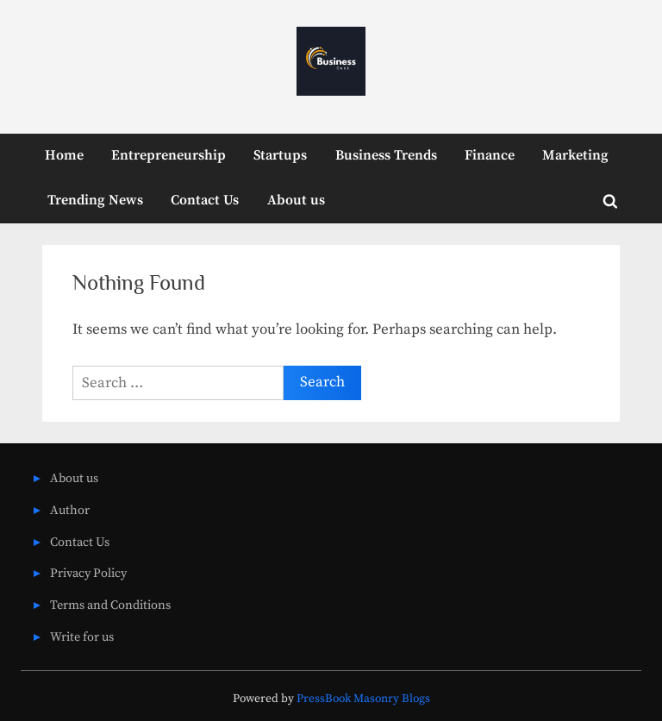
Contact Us (205, 200)
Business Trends (386, 155)
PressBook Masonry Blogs (363, 699)
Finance (490, 155)
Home (64, 155)
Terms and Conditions (110, 605)
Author (70, 510)
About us (296, 200)
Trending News (95, 200)
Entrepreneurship (168, 155)
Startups (280, 155)
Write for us (82, 637)
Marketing (575, 155)
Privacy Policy (88, 573)
